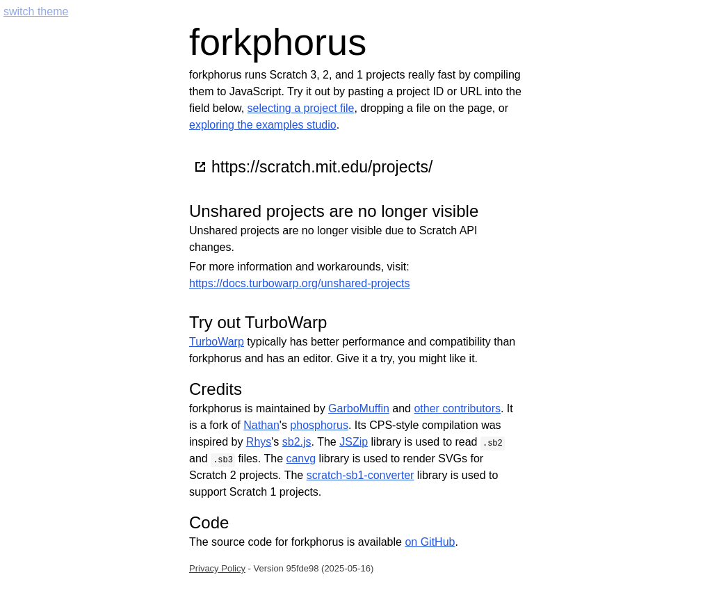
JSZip (353, 442)
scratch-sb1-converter (360, 475)
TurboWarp (216, 342)
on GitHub (430, 542)
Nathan (261, 425)
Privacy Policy (217, 568)
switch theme (35, 11)
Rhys (258, 442)
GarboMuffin (358, 408)
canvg (301, 458)
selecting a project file (301, 108)
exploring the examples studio (263, 125)
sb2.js (297, 442)
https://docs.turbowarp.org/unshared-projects (299, 283)
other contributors (457, 408)
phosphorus (319, 425)
